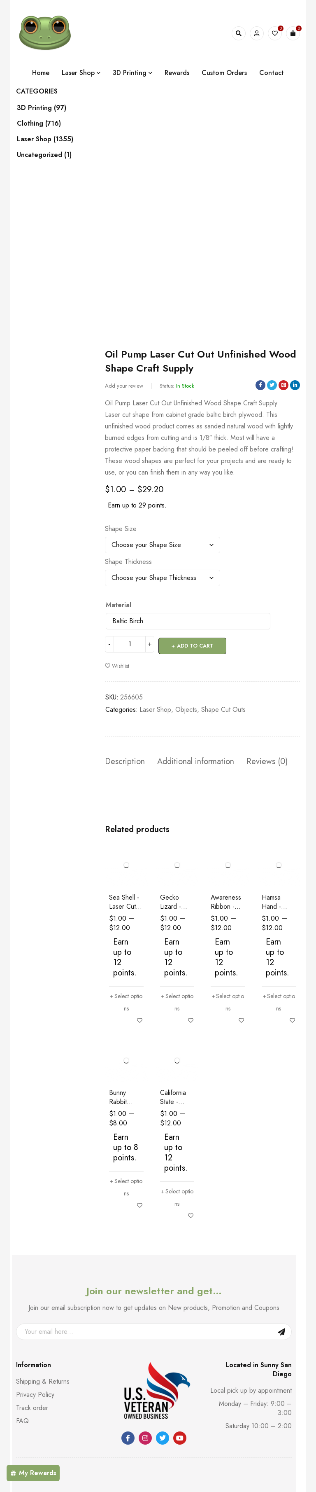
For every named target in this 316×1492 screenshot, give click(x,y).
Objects (186, 708)
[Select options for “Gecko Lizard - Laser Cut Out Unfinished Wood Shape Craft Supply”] (177, 1000)
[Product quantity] (129, 644)
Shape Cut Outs (223, 708)
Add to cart (196, 644)
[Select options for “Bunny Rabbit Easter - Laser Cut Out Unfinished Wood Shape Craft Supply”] (126, 1185)
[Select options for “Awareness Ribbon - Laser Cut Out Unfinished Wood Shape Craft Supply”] (228, 1000)
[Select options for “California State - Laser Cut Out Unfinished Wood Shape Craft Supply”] (177, 1195)
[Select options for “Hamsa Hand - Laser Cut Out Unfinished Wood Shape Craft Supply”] (279, 1000)
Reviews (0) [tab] (267, 760)
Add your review (124, 386)
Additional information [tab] (195, 760)
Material (118, 605)
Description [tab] (125, 760)
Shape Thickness (128, 561)
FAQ (22, 1419)
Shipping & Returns (43, 1379)
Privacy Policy (35, 1393)
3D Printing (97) (49, 107)
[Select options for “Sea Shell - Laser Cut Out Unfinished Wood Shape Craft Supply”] (126, 1000)
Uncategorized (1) (52, 154)
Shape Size (121, 528)
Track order (32, 1406)
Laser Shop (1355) (53, 139)
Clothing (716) (47, 123)
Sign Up (281, 1330)
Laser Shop (155, 708)
